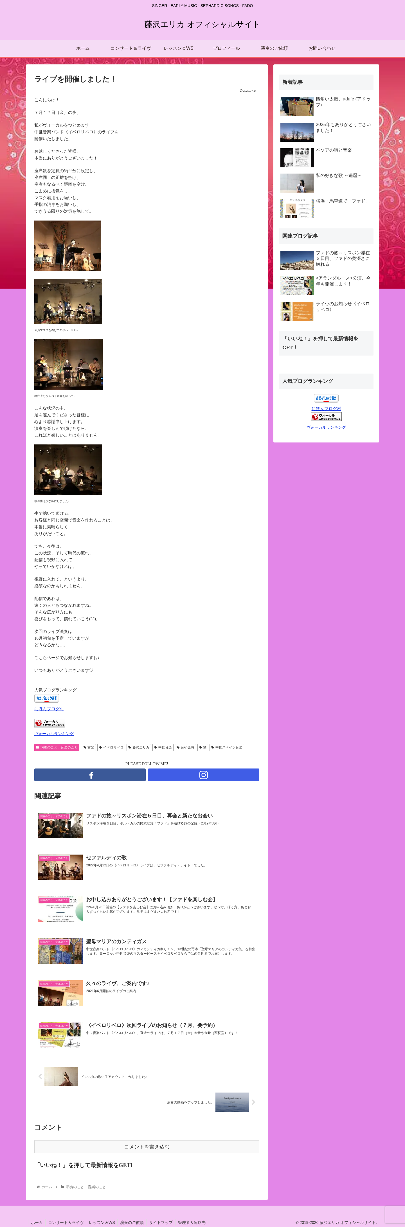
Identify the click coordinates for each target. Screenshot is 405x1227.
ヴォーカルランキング (54, 734)
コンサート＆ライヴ (66, 1222)
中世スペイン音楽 (226, 747)
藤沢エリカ (138, 747)
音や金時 (185, 747)
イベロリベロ (111, 747)
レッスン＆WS (103, 1222)
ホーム (37, 1222)
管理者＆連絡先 (195, 1222)
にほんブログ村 (49, 709)
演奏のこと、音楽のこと (57, 747)
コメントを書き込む (147, 1147)
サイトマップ (164, 1222)
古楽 (89, 747)
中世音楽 (163, 747)
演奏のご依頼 (134, 1222)
